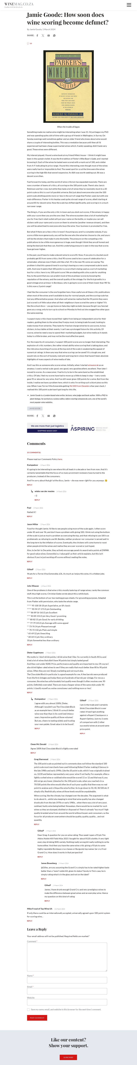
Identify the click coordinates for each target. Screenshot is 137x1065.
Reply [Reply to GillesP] (29, 578)
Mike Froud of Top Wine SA (39, 908)
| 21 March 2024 (59, 909)
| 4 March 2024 (61, 491)
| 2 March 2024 (38, 508)
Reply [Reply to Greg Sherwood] (36, 824)
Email (30, 987)
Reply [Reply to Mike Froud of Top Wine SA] (29, 921)
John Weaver (33, 586)
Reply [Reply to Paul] (29, 516)
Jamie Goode (36, 29)
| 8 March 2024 (53, 744)
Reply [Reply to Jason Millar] (29, 561)
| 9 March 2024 (93, 701)
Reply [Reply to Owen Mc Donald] (33, 753)
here (60, 459)
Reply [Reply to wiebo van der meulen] (37, 500)
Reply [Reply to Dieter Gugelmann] (29, 692)
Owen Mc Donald (38, 744)
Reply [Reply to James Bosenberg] (43, 879)
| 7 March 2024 (50, 653)
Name (30, 976)
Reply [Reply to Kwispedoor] (29, 485)
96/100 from (79, 386)
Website (31, 998)
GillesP (30, 569)
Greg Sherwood (41, 759)
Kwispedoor (32, 465)
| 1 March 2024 (45, 465)
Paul (29, 507)
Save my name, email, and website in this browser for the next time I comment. (66, 1009)
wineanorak (93, 365)
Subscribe (68, 1057)
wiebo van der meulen (44, 491)
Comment (32, 941)
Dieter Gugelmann (35, 652)
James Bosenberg (49, 863)
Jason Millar (32, 524)
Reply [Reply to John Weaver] (29, 645)
